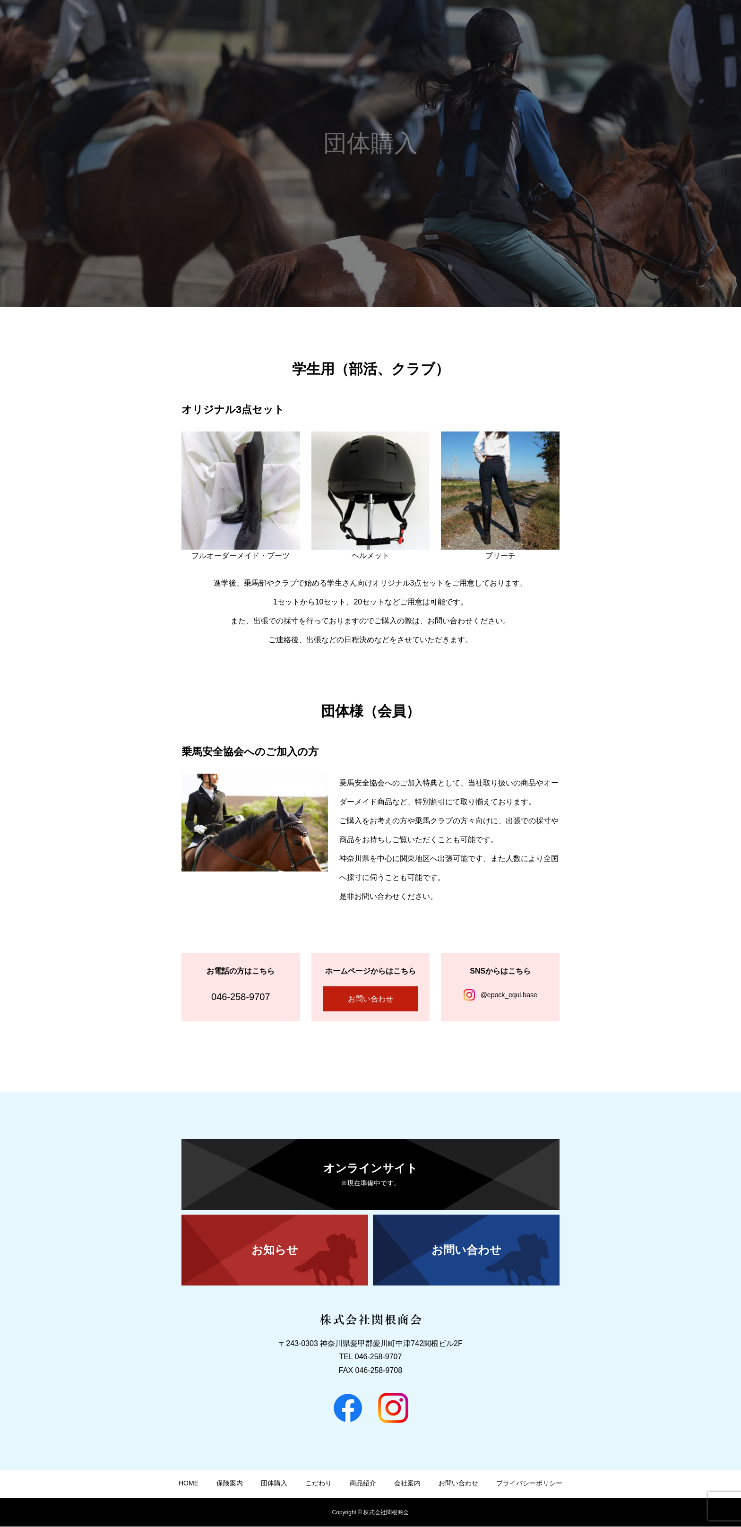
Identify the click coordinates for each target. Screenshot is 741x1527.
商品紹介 (609, 24)
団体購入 (522, 24)
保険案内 (479, 24)
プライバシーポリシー (529, 1483)
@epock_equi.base (509, 995)
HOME (439, 24)
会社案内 (653, 24)
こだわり (566, 24)
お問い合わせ (703, 24)
